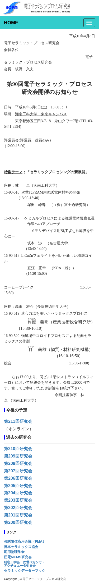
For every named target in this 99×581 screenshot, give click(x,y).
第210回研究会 (18, 448)
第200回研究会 (18, 522)
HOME (11, 22)
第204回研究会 (18, 493)
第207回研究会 (18, 471)
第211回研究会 (18, 421)
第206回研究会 (18, 478)
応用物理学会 (14, 552)
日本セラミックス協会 (21, 547)
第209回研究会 (18, 456)
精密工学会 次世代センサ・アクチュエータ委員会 (24, 564)
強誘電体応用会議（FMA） (25, 541)
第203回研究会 (18, 500)
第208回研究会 (18, 463)
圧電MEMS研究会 (18, 557)
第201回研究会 (18, 515)
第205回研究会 (18, 485)
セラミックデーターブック (24, 571)
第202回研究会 (18, 507)
